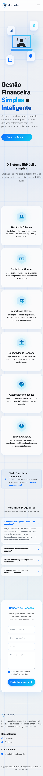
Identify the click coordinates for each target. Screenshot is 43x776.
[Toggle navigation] (38, 5)
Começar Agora (17, 137)
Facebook (6, 742)
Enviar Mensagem (21, 682)
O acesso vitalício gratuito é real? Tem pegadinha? (19, 523)
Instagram (7, 738)
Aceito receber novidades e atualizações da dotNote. (20, 673)
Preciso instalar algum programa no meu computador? (18, 561)
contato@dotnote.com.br (13, 754)
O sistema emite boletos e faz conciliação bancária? (16, 572)
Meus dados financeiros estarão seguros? (17, 550)
